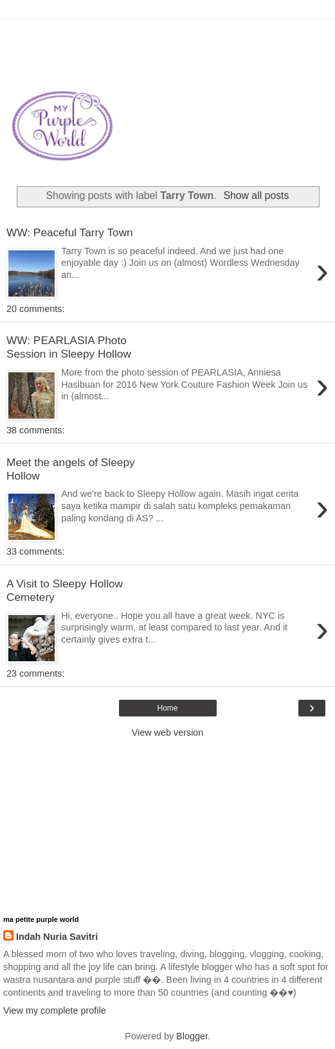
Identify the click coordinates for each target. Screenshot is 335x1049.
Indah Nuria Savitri (57, 937)
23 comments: (35, 673)
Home (167, 708)
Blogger (192, 1036)
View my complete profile (54, 1010)
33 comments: (35, 551)
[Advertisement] (168, 35)
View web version (168, 732)
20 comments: (35, 309)
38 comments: (35, 430)
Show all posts (256, 195)
